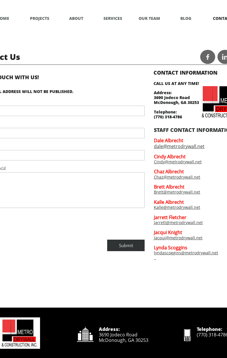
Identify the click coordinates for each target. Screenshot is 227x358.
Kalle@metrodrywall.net (177, 207)
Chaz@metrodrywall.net (177, 177)
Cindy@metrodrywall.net (178, 161)
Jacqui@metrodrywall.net (178, 237)
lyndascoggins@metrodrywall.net (186, 252)
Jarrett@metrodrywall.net (178, 222)
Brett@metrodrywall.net (177, 192)
